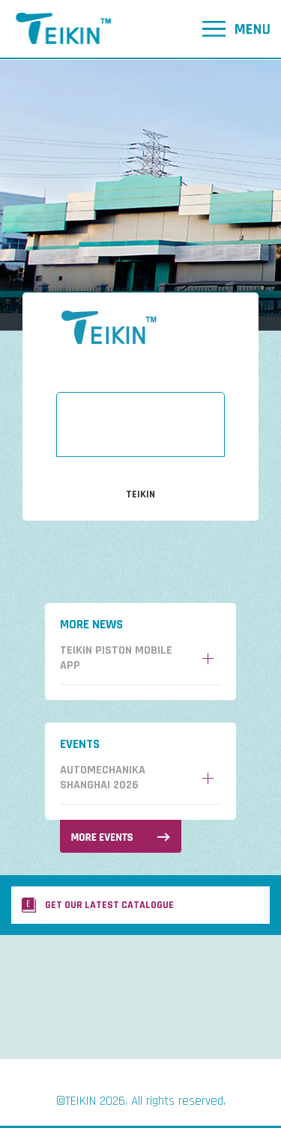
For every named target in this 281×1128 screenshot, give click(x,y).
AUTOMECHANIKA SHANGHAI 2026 (102, 777)
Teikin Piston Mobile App (116, 658)
